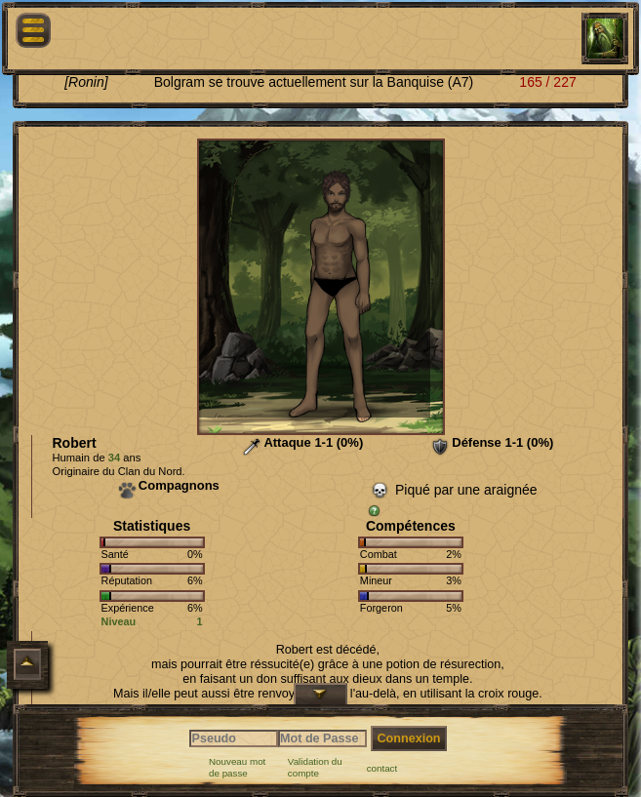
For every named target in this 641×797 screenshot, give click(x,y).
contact (382, 768)
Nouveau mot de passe (237, 767)
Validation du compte (315, 767)
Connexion (408, 738)
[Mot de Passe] (322, 738)
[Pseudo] (233, 738)
